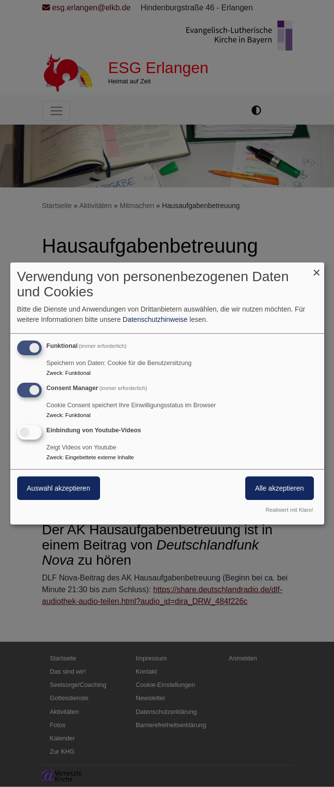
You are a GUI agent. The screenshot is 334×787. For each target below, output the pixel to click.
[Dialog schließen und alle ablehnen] (316, 268)
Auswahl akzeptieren (58, 488)
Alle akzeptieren (279, 488)
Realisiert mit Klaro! (289, 510)
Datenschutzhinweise (155, 319)
